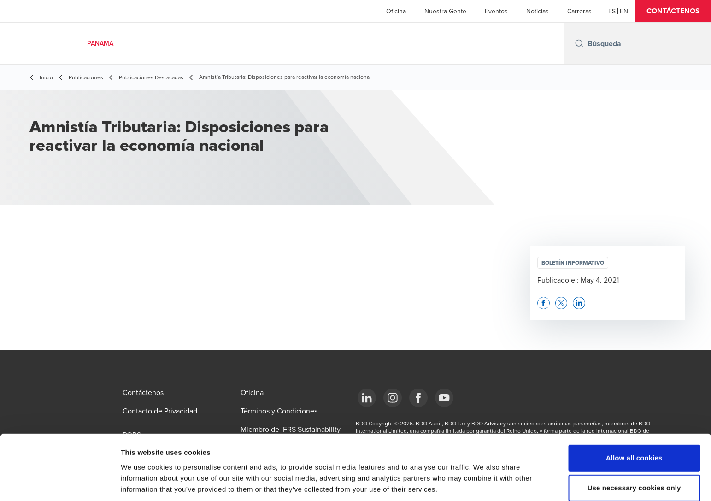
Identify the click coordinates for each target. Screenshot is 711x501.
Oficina (396, 11)
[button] (673, 11)
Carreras (579, 11)
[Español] (612, 11)
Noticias (537, 11)
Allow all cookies (634, 417)
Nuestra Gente (445, 11)
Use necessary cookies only (634, 448)
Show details (483, 483)
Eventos (496, 11)
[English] (624, 11)
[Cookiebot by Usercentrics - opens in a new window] (59, 483)
